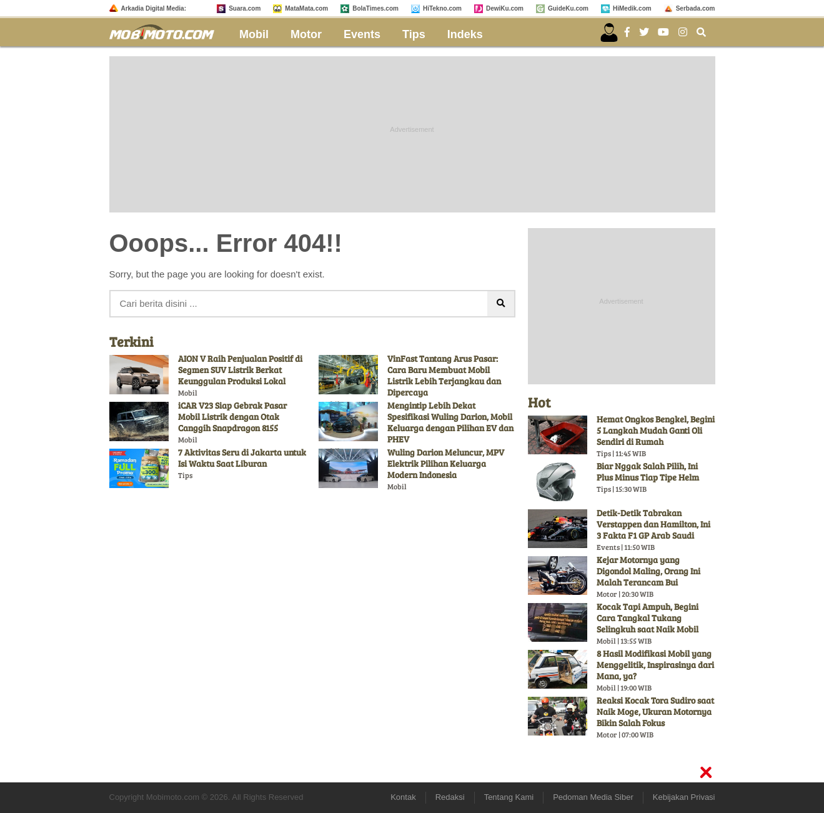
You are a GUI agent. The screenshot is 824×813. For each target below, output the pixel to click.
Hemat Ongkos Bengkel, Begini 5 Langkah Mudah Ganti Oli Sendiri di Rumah (656, 430)
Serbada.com (695, 8)
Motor (306, 34)
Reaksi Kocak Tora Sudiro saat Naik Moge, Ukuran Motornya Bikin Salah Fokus (655, 711)
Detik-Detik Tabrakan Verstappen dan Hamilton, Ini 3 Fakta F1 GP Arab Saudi (653, 524)
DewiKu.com (505, 8)
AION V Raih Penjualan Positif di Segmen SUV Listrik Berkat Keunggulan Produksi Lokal (240, 369)
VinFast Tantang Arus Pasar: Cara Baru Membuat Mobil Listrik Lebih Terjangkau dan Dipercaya (444, 375)
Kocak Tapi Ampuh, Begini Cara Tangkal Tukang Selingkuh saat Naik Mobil (647, 618)
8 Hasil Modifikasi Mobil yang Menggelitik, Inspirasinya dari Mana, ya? (655, 664)
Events (362, 34)
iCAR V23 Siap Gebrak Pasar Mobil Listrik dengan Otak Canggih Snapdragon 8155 (232, 416)
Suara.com (245, 8)
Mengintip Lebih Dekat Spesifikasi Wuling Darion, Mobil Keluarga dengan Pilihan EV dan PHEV (450, 422)
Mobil (254, 34)
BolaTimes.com (375, 8)
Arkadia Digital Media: (153, 8)
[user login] (609, 32)
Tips (413, 34)
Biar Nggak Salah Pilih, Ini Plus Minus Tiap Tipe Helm (648, 471)
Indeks (465, 34)
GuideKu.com (568, 8)
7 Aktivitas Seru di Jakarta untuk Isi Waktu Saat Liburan (242, 457)
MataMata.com (306, 8)
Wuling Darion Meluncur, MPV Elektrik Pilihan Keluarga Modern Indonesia (445, 463)
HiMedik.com (632, 8)
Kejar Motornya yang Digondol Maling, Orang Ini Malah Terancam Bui (648, 571)
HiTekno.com (442, 8)
